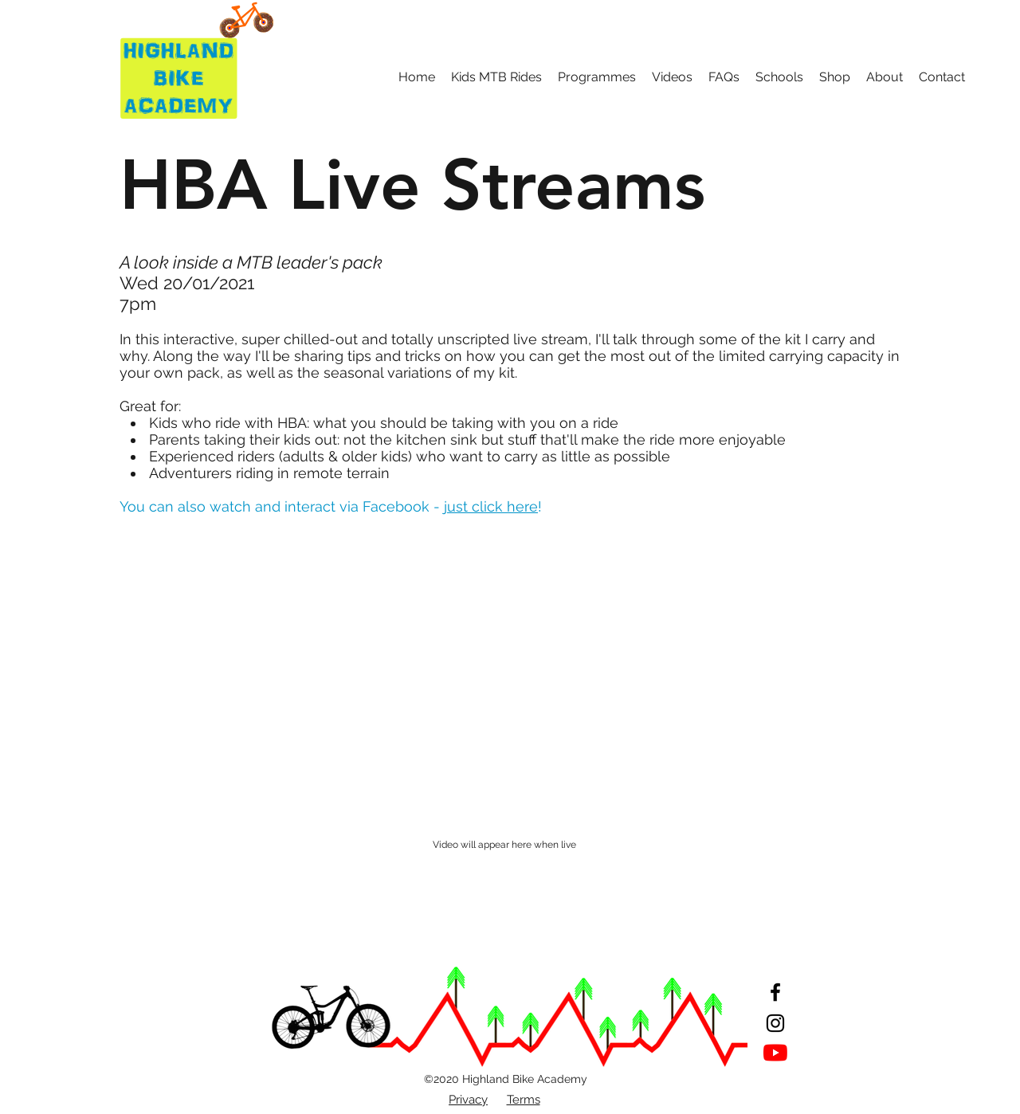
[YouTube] (775, 1053)
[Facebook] (775, 992)
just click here (491, 506)
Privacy (468, 1099)
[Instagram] (775, 1023)
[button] (496, 77)
